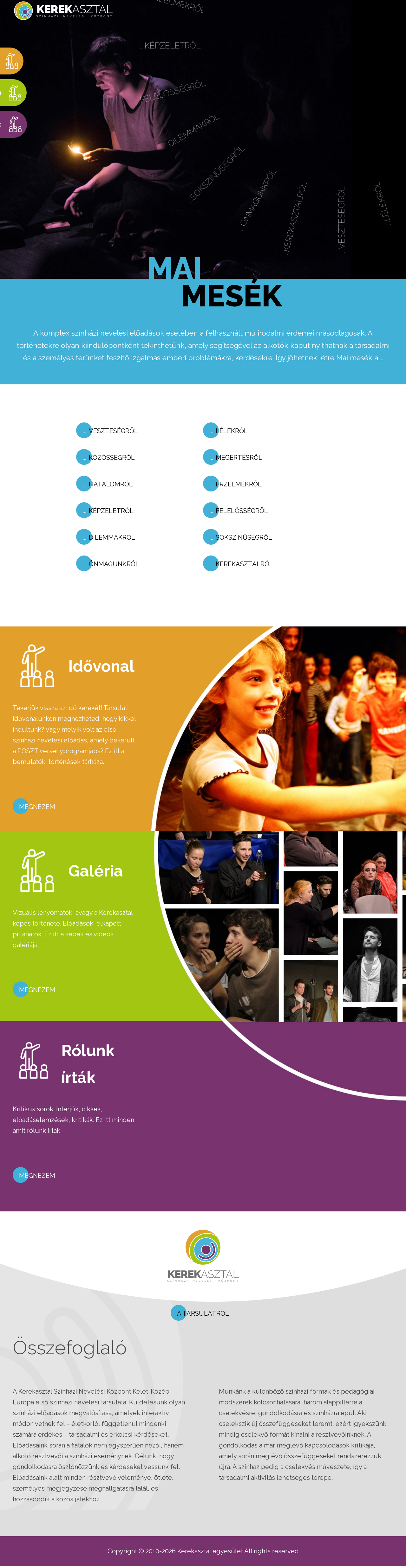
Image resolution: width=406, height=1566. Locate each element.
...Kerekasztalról (310, 222)
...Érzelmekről (172, 18)
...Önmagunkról (271, 206)
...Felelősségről (175, 107)
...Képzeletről (171, 60)
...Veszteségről (357, 219)
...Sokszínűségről (227, 185)
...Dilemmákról (199, 144)
